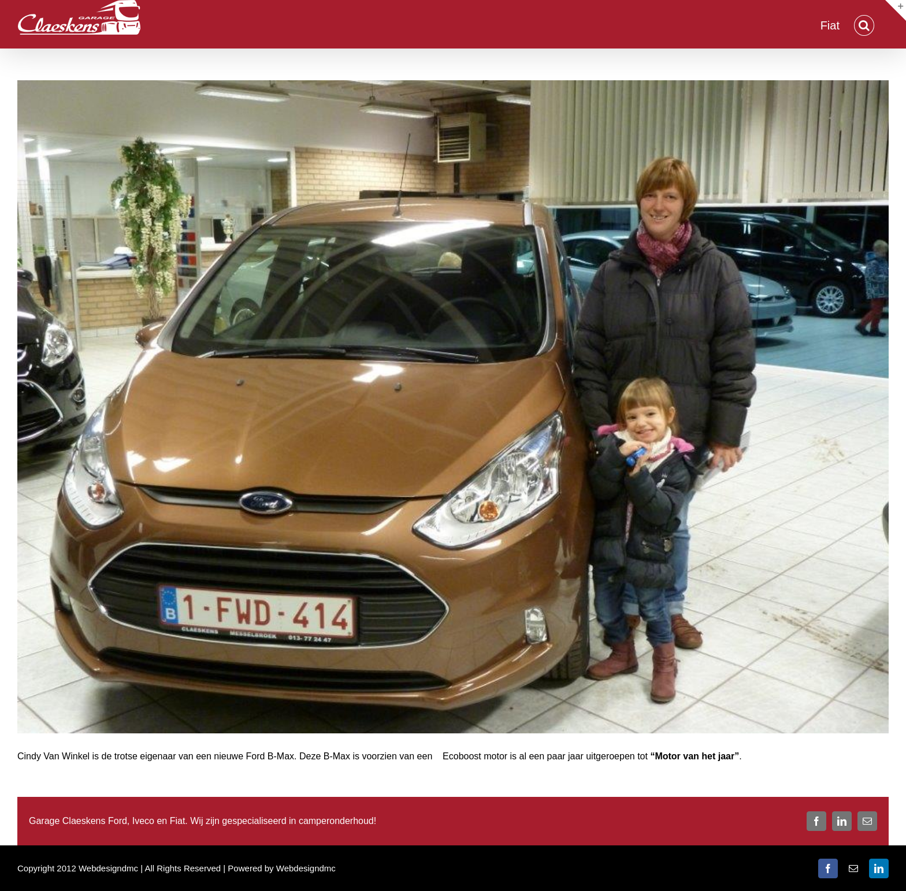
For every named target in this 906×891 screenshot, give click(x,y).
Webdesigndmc (306, 868)
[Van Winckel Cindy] (453, 406)
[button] (864, 24)
